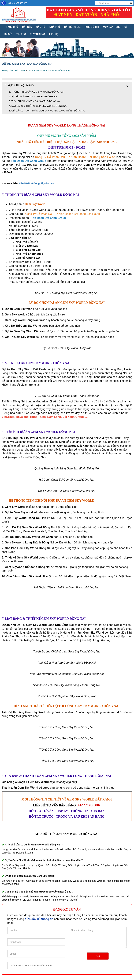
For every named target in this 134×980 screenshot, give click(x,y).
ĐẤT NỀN (27, 27)
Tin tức (21, 34)
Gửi (98, 956)
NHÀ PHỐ (54, 27)
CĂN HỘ (40, 27)
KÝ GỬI (8, 34)
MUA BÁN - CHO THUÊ (115, 27)
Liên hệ (53, 34)
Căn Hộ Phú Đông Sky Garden (36, 183)
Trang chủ (11, 27)
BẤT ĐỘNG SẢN (72, 27)
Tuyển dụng (37, 34)
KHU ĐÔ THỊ (92, 27)
